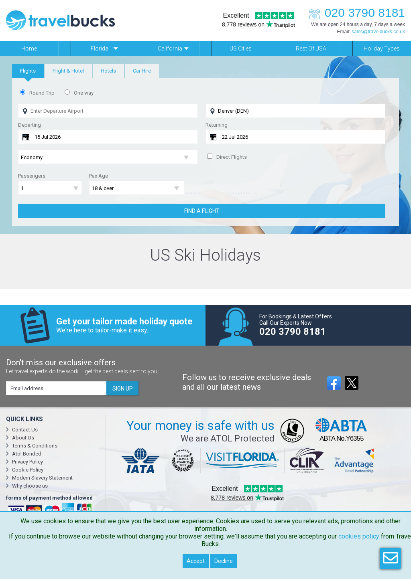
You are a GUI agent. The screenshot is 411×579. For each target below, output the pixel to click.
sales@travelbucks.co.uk (378, 31)
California (170, 48)
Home (29, 48)
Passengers (31, 176)
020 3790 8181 (355, 12)
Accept (196, 561)
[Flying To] (295, 111)
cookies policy (358, 536)
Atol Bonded (26, 454)
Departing (29, 125)
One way (84, 93)
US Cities (241, 48)
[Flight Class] (107, 157)
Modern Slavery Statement (42, 478)
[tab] (28, 71)
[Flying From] (108, 111)
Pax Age (98, 176)
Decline (223, 561)
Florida (99, 48)
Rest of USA (311, 48)
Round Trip (42, 93)
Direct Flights (231, 157)
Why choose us (30, 486)
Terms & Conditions (34, 446)
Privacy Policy (27, 462)
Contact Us (25, 430)
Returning (217, 125)
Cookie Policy (27, 470)
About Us (23, 438)
